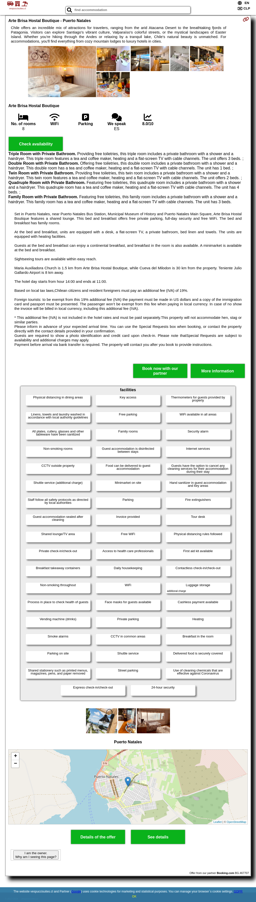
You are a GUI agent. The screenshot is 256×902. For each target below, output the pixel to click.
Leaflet (218, 821)
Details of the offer (98, 837)
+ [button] (15, 756)
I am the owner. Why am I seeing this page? (35, 855)
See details (158, 837)
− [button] (15, 764)
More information (217, 371)
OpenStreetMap (236, 821)
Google (76, 891)
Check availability (35, 144)
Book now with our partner (160, 370)
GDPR (238, 891)
